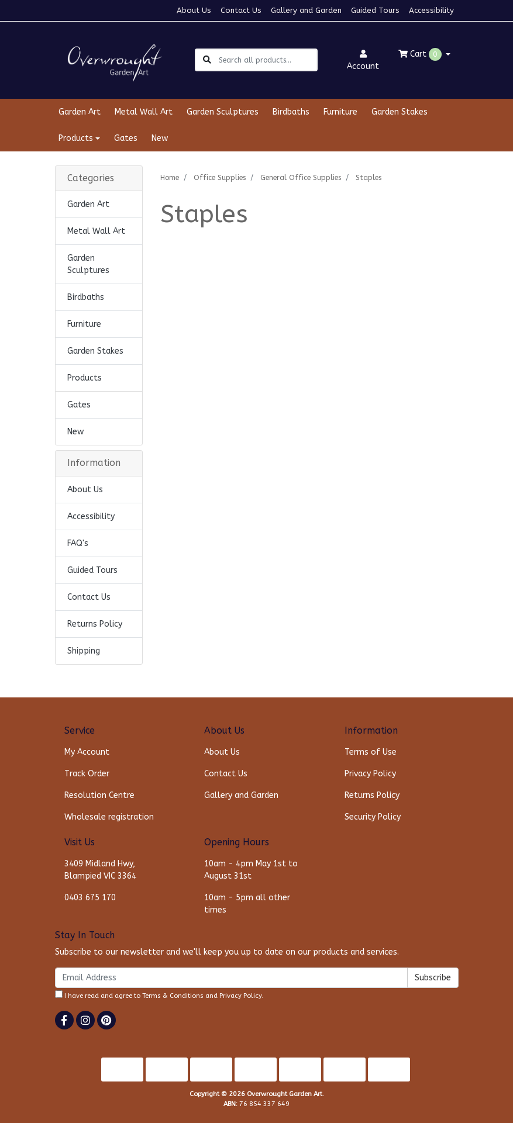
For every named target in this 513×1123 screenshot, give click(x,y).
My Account (86, 752)
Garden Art (79, 112)
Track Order (86, 774)
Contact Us (241, 10)
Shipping (83, 651)
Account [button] (363, 60)
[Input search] (267, 60)
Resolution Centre (99, 795)
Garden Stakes (399, 112)
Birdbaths (291, 112)
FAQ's (77, 543)
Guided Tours (375, 10)
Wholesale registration (109, 817)
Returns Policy (94, 624)
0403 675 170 (90, 898)
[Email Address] (231, 977)
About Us (194, 10)
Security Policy (373, 817)
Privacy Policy (370, 774)
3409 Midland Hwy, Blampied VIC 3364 (100, 870)
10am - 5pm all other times (247, 904)
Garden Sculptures (223, 112)
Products (84, 378)
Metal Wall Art (144, 112)
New (160, 138)
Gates (125, 138)
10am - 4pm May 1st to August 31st (251, 870)
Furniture (340, 112)
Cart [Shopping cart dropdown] (421, 54)
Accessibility (431, 10)
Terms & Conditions (173, 996)
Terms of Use (371, 752)
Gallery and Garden (306, 10)
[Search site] (207, 60)
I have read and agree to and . (159, 995)
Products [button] (75, 138)
